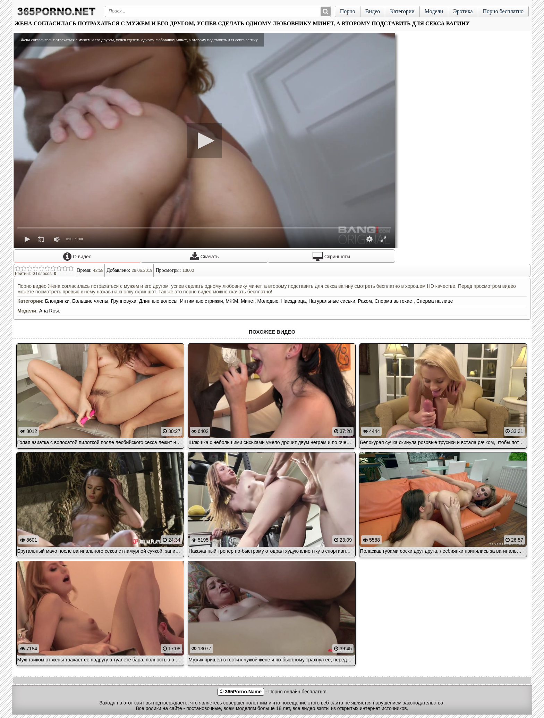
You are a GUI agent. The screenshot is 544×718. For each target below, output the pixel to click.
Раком (365, 301)
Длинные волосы (158, 301)
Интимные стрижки (201, 301)
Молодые (267, 301)
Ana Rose (49, 311)
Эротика (463, 11)
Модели (434, 11)
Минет (247, 301)
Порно (347, 11)
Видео (372, 11)
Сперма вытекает (394, 301)
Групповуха (123, 301)
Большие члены (90, 301)
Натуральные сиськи (331, 301)
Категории (402, 11)
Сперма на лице (434, 301)
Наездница (293, 301)
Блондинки (57, 301)
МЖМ (232, 301)
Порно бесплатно (503, 11)
